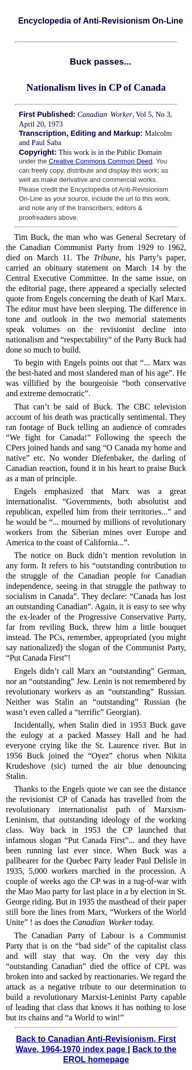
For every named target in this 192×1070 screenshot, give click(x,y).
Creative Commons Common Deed (100, 161)
